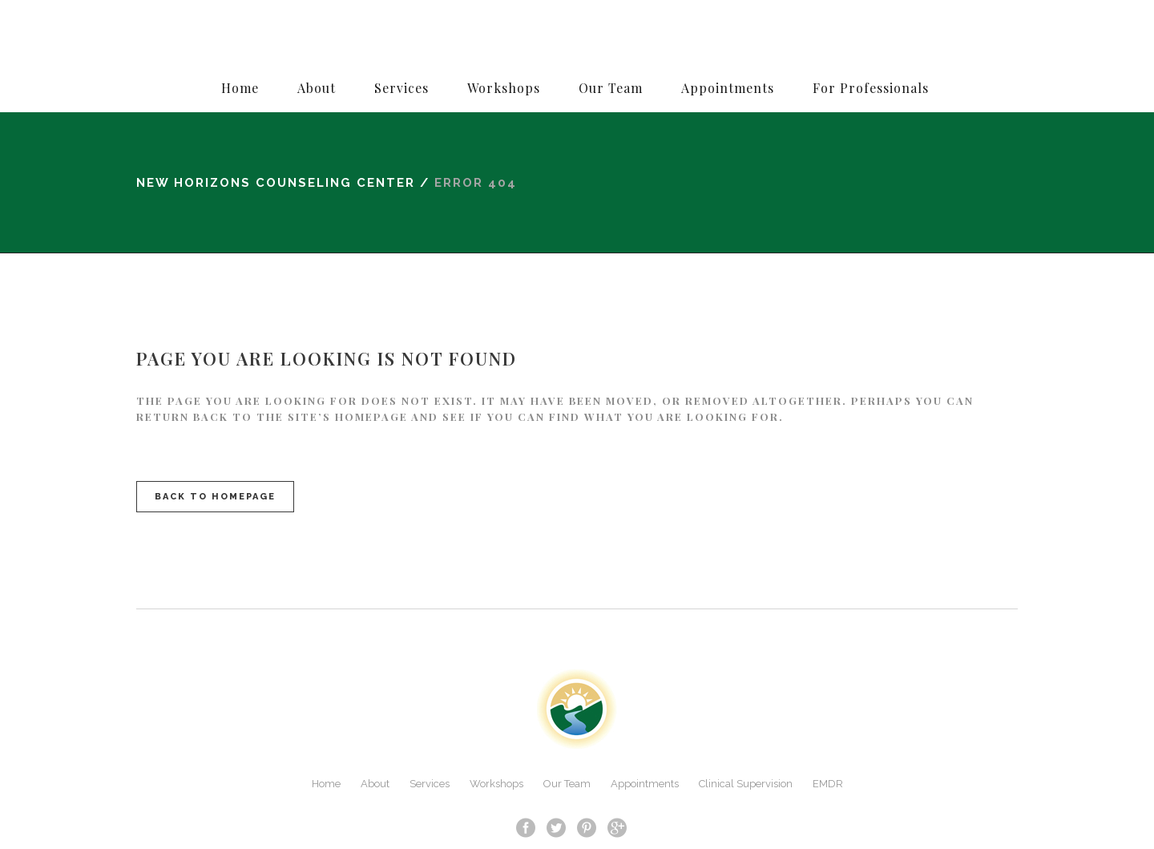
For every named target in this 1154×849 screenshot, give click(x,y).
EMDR (828, 784)
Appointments (645, 784)
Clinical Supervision (746, 784)
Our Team (567, 784)
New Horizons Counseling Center (275, 183)
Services (430, 784)
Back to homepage (215, 496)
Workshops (496, 784)
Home (326, 784)
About (375, 784)
